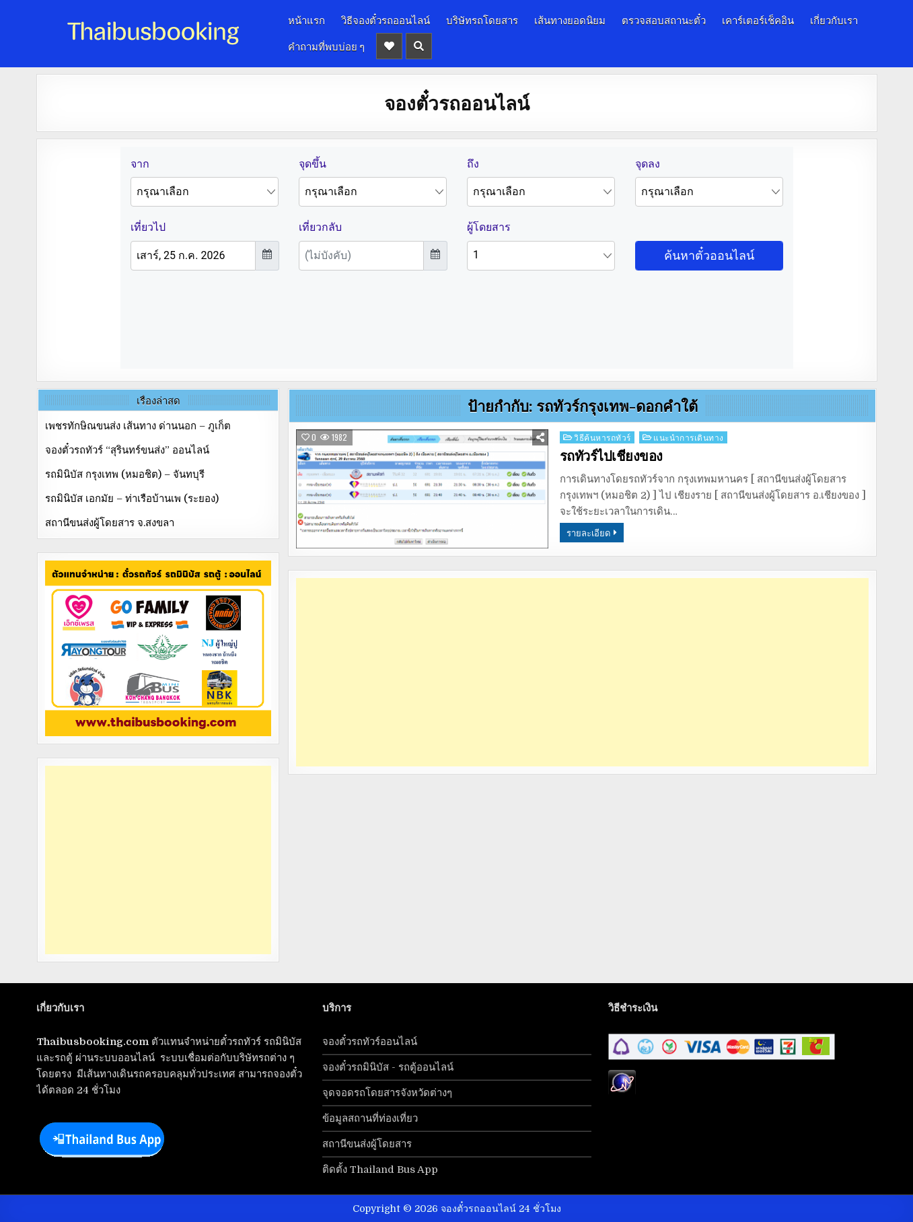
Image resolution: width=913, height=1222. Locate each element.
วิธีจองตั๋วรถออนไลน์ (385, 19)
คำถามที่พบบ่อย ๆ (326, 45)
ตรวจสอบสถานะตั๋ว (664, 19)
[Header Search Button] (419, 46)
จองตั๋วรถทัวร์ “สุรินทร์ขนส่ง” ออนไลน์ (127, 450)
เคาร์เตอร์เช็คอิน (758, 19)
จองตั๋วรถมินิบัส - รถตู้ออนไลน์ (387, 1067)
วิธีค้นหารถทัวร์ (602, 437)
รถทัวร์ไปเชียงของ (611, 456)
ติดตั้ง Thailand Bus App (380, 1169)
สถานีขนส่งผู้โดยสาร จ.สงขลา (109, 523)
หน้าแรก (306, 19)
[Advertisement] (582, 672)
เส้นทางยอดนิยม (570, 19)
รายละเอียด (588, 532)
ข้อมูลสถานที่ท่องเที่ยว (370, 1118)
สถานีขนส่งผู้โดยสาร (367, 1144)
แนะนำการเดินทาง (688, 437)
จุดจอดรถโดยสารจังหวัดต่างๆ (387, 1093)
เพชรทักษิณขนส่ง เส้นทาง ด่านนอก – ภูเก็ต (138, 426)
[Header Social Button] (389, 46)
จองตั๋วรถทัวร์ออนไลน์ (369, 1042)
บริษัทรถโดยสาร (482, 19)
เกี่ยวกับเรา (834, 19)
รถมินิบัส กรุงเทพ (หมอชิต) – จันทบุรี (125, 474)
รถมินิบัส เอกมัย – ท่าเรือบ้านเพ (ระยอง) (132, 499)
